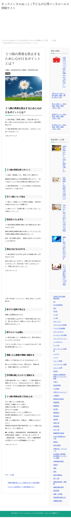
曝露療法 (56, 407)
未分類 (55, 410)
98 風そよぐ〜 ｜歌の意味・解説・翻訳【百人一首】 (59, 117)
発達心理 (56, 424)
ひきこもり (57, 322)
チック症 (56, 346)
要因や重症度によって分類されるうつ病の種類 (23, 483)
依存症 (55, 372)
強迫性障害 (57, 386)
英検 (54, 469)
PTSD (55, 312)
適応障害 (56, 491)
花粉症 (55, 466)
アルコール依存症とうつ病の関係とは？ (21, 488)
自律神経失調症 (58, 462)
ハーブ (55, 358)
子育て (55, 383)
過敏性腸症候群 (58, 488)
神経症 (55, 443)
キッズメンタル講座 (60, 336)
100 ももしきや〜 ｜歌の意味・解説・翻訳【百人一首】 (59, 96)
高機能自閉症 (57, 502)
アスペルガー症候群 (60, 326)
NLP (54, 309)
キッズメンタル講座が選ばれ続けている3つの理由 (64, 275)
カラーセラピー (58, 332)
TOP (25, 41)
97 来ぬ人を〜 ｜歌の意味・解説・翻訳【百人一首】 (59, 128)
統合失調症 (57, 446)
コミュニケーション (60, 339)
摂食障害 (56, 403)
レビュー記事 (57, 369)
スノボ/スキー (58, 343)
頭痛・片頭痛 (57, 495)
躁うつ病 (56, 479)
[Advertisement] (35, 26)
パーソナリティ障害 (60, 365)
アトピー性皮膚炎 (59, 329)
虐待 (54, 472)
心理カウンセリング (60, 393)
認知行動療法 (57, 476)
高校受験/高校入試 (59, 498)
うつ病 (8, 74)
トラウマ (56, 355)
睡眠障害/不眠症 (58, 434)
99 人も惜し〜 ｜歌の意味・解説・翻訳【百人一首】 (59, 107)
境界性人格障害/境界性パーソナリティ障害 (60, 377)
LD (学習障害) (58, 306)
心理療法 (56, 396)
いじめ (55, 315)
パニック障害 (57, 362)
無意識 (55, 420)
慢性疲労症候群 (58, 400)
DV (54, 303)
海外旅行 (56, 417)
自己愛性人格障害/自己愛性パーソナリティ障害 (60, 457)
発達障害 (56, 427)
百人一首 (56, 430)
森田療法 (56, 413)
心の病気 (56, 390)
